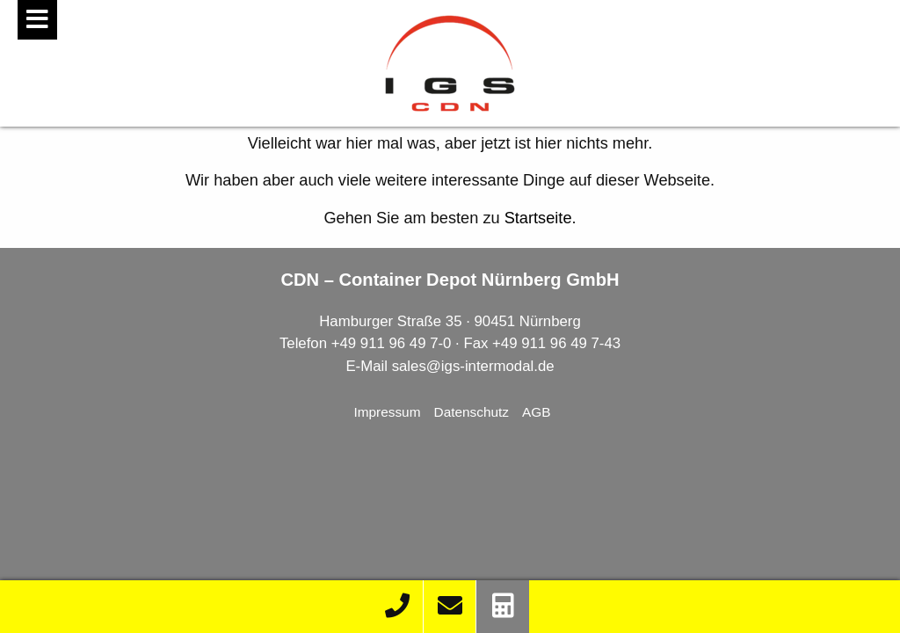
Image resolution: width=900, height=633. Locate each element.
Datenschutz (472, 411)
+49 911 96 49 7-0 (391, 343)
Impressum (386, 411)
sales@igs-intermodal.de (473, 366)
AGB (536, 411)
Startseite (538, 218)
